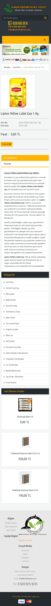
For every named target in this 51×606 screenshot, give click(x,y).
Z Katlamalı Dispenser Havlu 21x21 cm (25, 453)
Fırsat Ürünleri (10, 382)
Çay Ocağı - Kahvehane (13, 377)
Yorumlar (7, 163)
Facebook (25, 550)
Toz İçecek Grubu (11, 323)
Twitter (25, 554)
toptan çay (35, 596)
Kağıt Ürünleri (10, 300)
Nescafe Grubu (10, 306)
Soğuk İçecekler (11, 329)
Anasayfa (7, 67)
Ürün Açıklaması (10, 158)
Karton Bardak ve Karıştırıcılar (16, 353)
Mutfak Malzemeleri (12, 371)
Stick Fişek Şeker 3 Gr (25, 417)
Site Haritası (11, 530)
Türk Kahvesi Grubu (12, 312)
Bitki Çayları (9, 294)
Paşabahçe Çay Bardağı (14, 359)
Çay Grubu (17, 67)
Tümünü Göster (25, 540)
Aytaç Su (8, 335)
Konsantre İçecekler (12, 347)
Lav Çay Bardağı (11, 365)
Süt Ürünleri (9, 341)
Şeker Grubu (9, 318)
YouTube (25, 561)
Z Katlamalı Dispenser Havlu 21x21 (25, 490)
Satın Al (6, 144)
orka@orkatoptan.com (19, 29)
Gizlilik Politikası (11, 523)
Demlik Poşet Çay (11, 288)
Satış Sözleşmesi (11, 526)
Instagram (25, 557)
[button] (5, 50)
